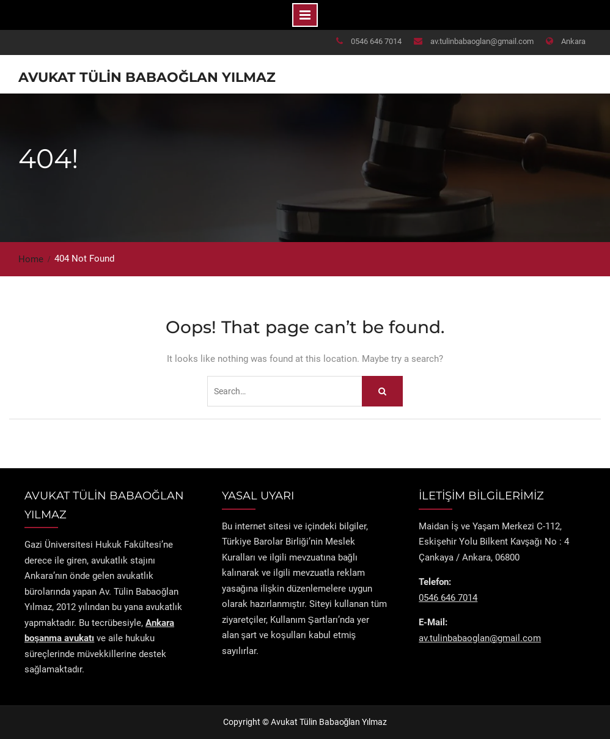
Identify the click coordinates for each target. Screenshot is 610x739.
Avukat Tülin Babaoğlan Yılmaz (147, 77)
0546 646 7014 (376, 41)
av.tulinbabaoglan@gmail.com (482, 41)
